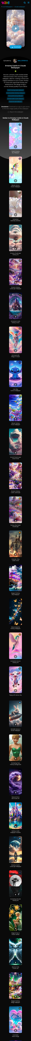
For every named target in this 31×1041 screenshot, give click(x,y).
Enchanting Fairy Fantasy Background (15, 763)
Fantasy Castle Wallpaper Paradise (15, 831)
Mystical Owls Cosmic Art (15, 967)
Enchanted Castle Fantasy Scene (15, 321)
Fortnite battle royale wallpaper (15, 98)
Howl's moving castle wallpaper (15, 90)
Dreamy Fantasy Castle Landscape (15, 491)
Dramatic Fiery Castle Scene (15, 559)
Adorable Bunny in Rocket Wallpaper (15, 729)
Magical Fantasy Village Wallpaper (15, 1001)
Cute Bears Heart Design (15, 1035)
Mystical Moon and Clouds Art (16, 797)
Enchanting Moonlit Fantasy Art (15, 899)
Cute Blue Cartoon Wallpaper (15, 389)
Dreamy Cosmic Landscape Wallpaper (15, 865)
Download (15, 47)
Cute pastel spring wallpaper (15, 96)
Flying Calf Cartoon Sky (15, 695)
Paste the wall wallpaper (15, 101)
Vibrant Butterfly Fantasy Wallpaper (15, 627)
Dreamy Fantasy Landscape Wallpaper (15, 287)
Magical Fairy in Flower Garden (15, 933)
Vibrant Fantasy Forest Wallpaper (15, 423)
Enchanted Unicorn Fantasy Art (15, 661)
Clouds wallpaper (19, 7)
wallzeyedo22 (20, 61)
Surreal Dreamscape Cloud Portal (15, 457)
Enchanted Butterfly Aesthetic (16, 219)
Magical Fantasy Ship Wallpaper (15, 593)
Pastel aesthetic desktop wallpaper (15, 93)
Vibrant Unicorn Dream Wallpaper (15, 185)
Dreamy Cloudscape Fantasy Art (15, 253)
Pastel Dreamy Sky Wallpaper (16, 151)
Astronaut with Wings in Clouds (15, 355)
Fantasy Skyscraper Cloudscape (15, 525)
